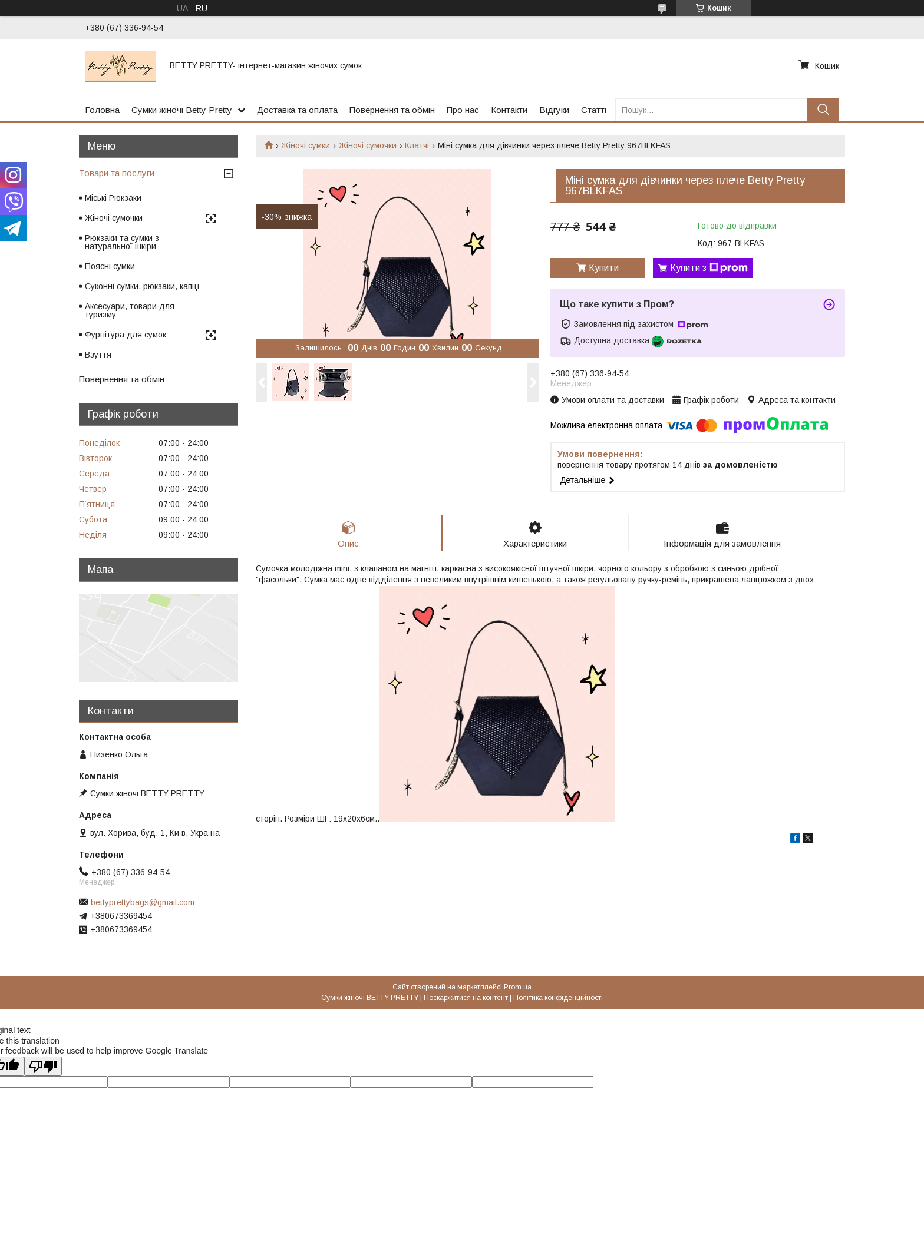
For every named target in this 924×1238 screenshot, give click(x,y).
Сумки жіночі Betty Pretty (181, 110)
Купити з (709, 268)
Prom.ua (518, 987)
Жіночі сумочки (368, 145)
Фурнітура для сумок (125, 334)
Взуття (98, 354)
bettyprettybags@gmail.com (142, 902)
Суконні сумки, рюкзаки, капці (142, 286)
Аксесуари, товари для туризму (129, 310)
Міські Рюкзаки (113, 198)
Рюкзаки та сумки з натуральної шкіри (122, 242)
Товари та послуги (116, 173)
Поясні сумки (110, 266)
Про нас (463, 110)
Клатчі (417, 145)
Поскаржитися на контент (466, 998)
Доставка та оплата (297, 110)
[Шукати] (823, 109)
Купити (604, 268)
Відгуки (554, 110)
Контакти (509, 110)
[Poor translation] (43, 1066)
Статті (593, 110)
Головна (102, 110)
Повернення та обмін (392, 110)
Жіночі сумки (305, 145)
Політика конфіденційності (558, 998)
